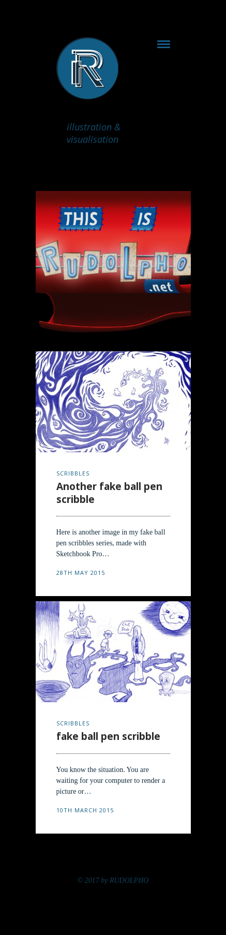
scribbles (72, 473)
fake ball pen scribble (108, 736)
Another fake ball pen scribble (109, 493)
